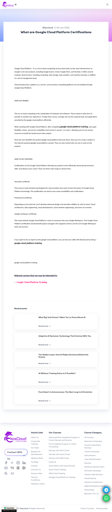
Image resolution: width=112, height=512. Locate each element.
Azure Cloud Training (57, 469)
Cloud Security (90, 478)
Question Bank (37, 458)
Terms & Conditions (35, 478)
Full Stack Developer (92, 471)
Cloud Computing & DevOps (92, 446)
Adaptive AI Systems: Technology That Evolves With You (64, 336)
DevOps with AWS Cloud (59, 458)
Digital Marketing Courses (95, 486)
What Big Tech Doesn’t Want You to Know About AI (62, 317)
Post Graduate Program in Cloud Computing (62, 445)
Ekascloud (24, 508)
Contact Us (36, 469)
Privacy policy (102, 508)
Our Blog (34, 462)
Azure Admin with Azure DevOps (62, 466)
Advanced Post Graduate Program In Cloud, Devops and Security (64, 438)
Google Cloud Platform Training (62, 477)
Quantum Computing (93, 441)
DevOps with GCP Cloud (59, 450)
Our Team (35, 448)
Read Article (44, 326)
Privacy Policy (36, 473)
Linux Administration (92, 459)
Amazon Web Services (93, 474)
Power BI (52, 462)
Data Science (89, 455)
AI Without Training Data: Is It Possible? (56, 373)
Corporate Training (35, 442)
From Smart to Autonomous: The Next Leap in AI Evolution (65, 392)
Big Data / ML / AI (91, 493)
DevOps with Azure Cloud (59, 454)
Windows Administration (94, 467)
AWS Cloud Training (57, 473)
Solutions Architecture (93, 482)
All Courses (89, 437)
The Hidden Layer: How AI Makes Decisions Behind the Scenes (63, 355)
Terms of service (87, 508)
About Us (35, 437)
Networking (89, 490)
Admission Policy (38, 484)
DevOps (87, 463)
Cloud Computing (91, 451)
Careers (34, 466)
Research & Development (36, 452)
